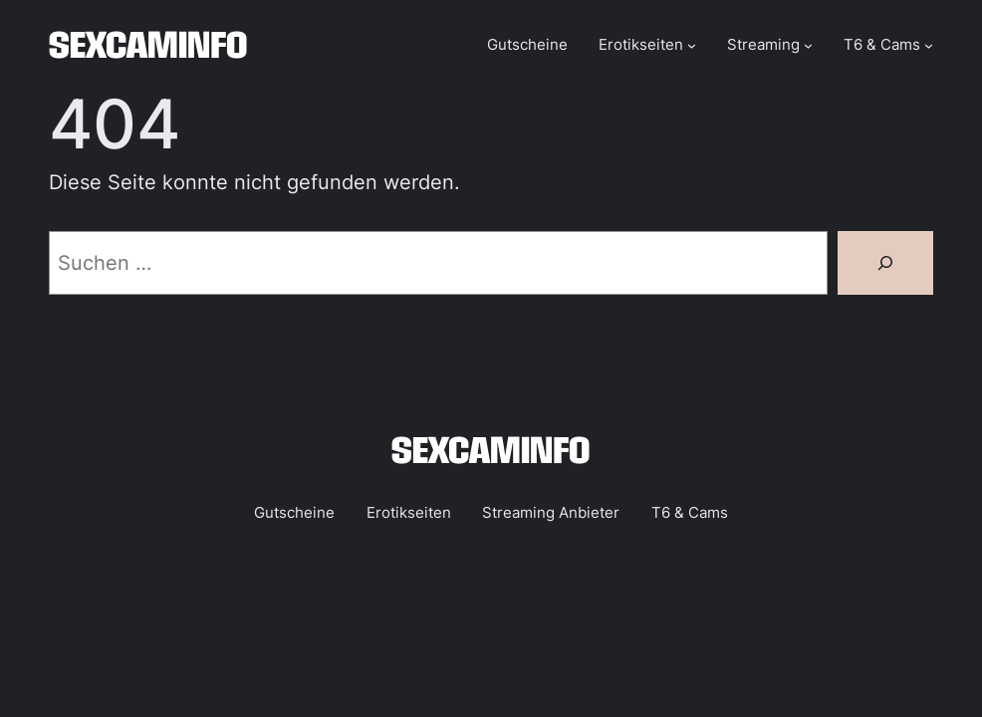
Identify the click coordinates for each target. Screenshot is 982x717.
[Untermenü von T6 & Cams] (928, 45)
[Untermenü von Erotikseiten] (691, 45)
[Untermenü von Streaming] (808, 45)
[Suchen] (885, 263)
